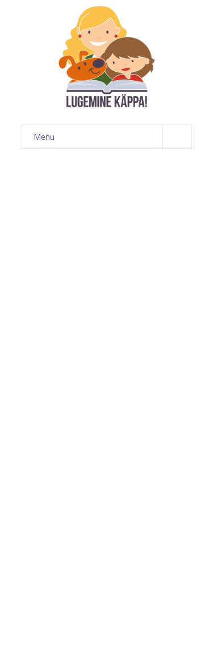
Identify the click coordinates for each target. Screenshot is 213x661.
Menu (112, 137)
